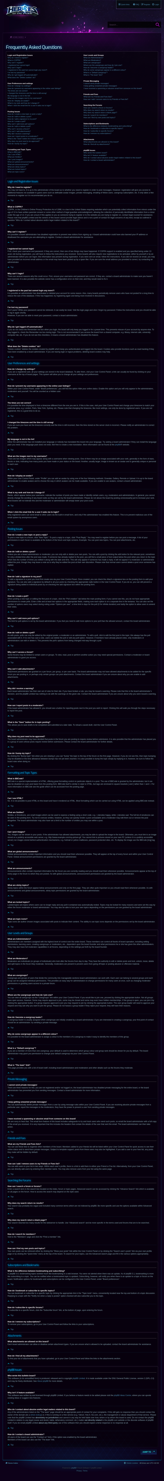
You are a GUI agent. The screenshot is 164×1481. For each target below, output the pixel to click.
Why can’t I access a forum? (19, 129)
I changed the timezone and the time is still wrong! (27, 93)
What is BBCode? (14, 152)
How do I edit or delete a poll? (19, 126)
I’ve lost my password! (16, 72)
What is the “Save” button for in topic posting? (25, 139)
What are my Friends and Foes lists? (97, 97)
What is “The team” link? (92, 75)
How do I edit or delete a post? (19, 116)
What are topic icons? (16, 172)
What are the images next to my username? (25, 98)
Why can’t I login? (14, 68)
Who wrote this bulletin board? (95, 153)
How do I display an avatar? (18, 101)
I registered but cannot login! (19, 65)
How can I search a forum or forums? (97, 108)
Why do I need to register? (18, 58)
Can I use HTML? (14, 154)
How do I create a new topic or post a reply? (25, 114)
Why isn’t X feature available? (95, 155)
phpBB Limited (79, 1378)
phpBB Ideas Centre (122, 1395)
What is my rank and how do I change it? (23, 103)
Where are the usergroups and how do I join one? (102, 65)
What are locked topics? (17, 169)
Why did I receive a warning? (19, 134)
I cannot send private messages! (96, 83)
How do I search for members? (95, 115)
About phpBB (43, 1381)
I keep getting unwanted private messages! (100, 86)
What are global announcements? (21, 162)
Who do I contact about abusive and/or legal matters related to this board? (112, 158)
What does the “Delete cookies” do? (22, 77)
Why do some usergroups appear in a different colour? (104, 70)
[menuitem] (155, 4)
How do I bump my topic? (17, 144)
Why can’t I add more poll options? (21, 124)
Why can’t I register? (16, 63)
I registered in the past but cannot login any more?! (27, 70)
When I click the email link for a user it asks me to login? (29, 105)
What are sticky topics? (17, 167)
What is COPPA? (14, 60)
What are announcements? (18, 164)
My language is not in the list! (19, 96)
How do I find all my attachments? (96, 144)
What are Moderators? (92, 60)
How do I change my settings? (19, 86)
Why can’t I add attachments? (19, 131)
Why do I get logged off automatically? (22, 75)
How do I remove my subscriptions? (97, 133)
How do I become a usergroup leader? (98, 68)
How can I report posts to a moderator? (23, 136)
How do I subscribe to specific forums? (98, 131)
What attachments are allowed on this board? (101, 142)
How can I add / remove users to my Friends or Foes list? (105, 99)
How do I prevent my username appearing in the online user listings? (34, 88)
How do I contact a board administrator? (99, 160)
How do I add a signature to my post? (22, 119)
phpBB (118, 445)
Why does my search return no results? (98, 110)
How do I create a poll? (17, 121)
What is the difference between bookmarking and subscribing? (107, 126)
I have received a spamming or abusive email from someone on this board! (112, 88)
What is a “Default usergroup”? (95, 72)
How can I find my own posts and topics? (99, 117)
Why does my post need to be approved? (24, 141)
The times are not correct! (18, 91)
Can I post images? (15, 159)
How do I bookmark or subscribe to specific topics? (103, 128)
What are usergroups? (92, 63)
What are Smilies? (15, 157)
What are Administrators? (93, 58)
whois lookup (35, 1415)
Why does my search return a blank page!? (100, 112)
